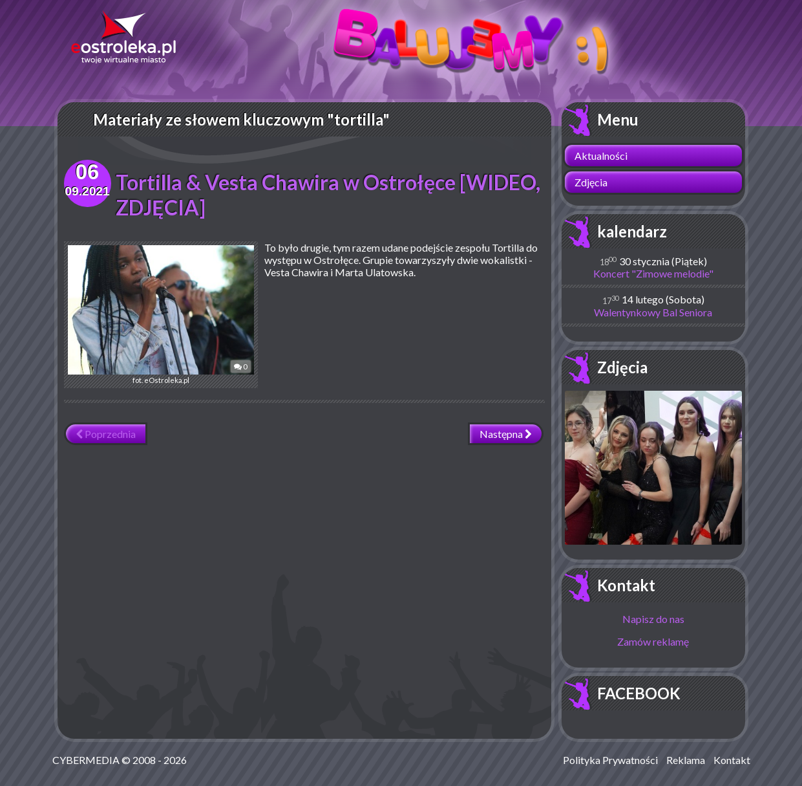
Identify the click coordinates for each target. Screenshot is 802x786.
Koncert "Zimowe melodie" (653, 273)
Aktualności (601, 155)
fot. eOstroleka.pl (161, 314)
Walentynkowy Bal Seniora (653, 312)
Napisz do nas (653, 619)
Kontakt (626, 585)
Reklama (685, 760)
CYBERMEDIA (86, 760)
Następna (506, 434)
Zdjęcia (591, 182)
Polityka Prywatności (610, 760)
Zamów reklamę (653, 641)
